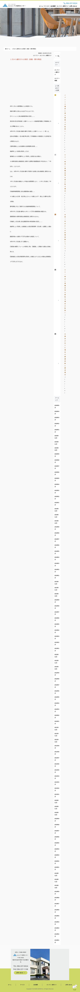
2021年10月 (57, 741)
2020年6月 (57, 838)
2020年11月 (57, 807)
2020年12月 (57, 801)
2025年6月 (57, 473)
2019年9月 (57, 892)
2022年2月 (57, 716)
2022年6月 (57, 692)
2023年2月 (57, 643)
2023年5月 (57, 625)
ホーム (41, 6)
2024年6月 (57, 546)
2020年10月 (57, 813)
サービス (46, 6)
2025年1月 (57, 504)
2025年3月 (57, 491)
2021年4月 (57, 777)
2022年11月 (57, 662)
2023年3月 (57, 637)
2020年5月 (57, 844)
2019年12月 (57, 874)
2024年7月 (57, 540)
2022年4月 (57, 704)
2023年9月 (57, 601)
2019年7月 (57, 905)
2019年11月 (57, 880)
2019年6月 (57, 911)
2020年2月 (57, 862)
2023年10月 (57, 595)
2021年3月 (57, 783)
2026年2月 (57, 425)
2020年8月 (57, 826)
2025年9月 (57, 455)
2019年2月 (57, 935)
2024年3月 (57, 564)
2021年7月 (57, 759)
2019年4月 (57, 923)
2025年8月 (57, 461)
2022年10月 (57, 668)
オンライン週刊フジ (62, 6)
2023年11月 (57, 589)
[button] (58, 56)
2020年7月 (57, 832)
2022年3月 (57, 710)
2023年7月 (57, 613)
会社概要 (53, 6)
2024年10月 (57, 522)
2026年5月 (57, 406)
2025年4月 (57, 485)
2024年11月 (57, 516)
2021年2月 (57, 789)
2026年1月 (57, 431)
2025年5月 (57, 479)
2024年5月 (57, 552)
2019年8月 (57, 899)
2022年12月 (57, 655)
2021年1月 (57, 795)
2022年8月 (57, 680)
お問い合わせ (73, 6)
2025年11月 (57, 443)
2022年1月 (57, 722)
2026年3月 (57, 418)
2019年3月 (57, 929)
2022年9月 (57, 674)
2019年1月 (57, 941)
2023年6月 (57, 619)
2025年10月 (57, 449)
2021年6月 (57, 765)
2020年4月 (57, 850)
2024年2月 (57, 570)
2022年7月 (57, 686)
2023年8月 (57, 607)
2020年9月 (57, 820)
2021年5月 (57, 771)
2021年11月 (57, 735)
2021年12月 (57, 728)
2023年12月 (57, 583)
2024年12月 (57, 510)
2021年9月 (57, 747)
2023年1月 (57, 649)
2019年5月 (57, 917)
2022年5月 (57, 698)
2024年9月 (57, 528)
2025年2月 (57, 497)
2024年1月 (57, 576)
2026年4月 (57, 412)
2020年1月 (57, 868)
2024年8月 (57, 534)
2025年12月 (57, 437)
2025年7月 (57, 467)
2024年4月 (57, 558)
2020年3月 (57, 856)
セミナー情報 (57, 79)
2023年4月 (57, 631)
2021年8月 (57, 753)
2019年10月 (57, 886)
